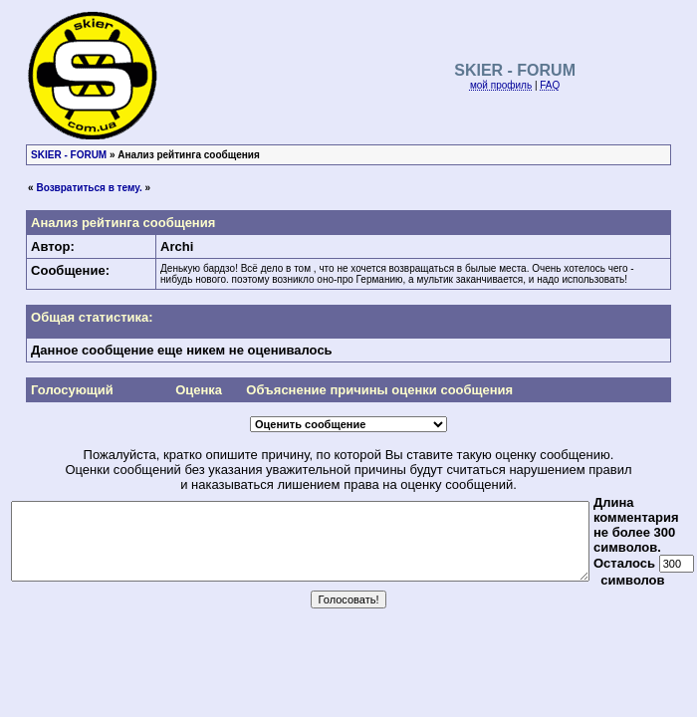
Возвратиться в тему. (88, 187)
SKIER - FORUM (69, 154)
